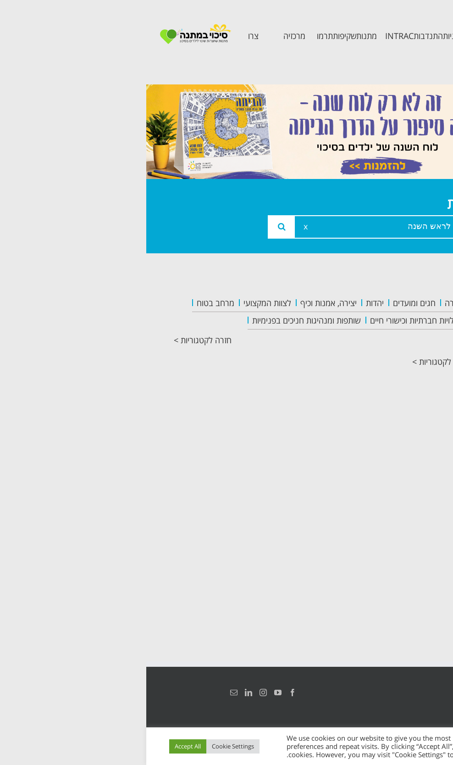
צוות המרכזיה (392, 345)
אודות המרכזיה (390, 325)
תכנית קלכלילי (391, 402)
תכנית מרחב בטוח (394, 374)
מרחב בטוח (69, 302)
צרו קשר (402, 473)
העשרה (311, 302)
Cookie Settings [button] (87, 746)
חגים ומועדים (268, 302)
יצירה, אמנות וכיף (182, 302)
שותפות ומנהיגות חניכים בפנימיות (160, 320)
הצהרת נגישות (415, 692)
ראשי (409, 304)
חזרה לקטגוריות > (56, 340)
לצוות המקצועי (121, 302)
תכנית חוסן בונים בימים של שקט (388, 438)
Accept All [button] (41, 746)
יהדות (229, 302)
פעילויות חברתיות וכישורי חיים (271, 320)
